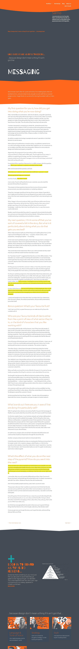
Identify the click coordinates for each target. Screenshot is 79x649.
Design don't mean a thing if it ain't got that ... (23, 31)
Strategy (36, 632)
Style (56, 632)
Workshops (57, 3)
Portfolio (48, 3)
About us (68, 3)
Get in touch (68, 6)
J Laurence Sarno (59, 9)
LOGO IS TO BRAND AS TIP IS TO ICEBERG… (26, 54)
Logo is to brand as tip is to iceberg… (21, 568)
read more (11, 586)
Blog (63, 3)
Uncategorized (41, 31)
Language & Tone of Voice (16, 634)
